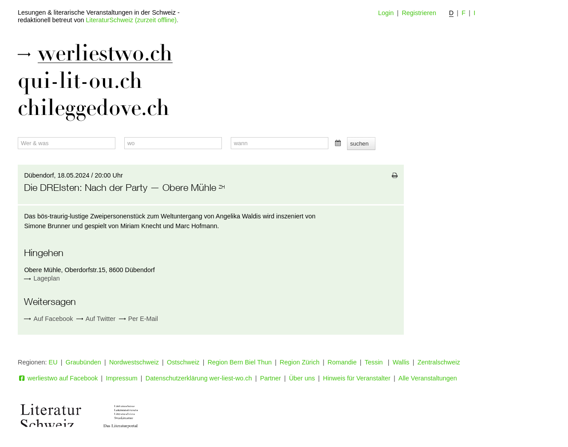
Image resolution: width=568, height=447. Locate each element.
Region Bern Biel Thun (240, 362)
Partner (270, 378)
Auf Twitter (96, 319)
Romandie (342, 362)
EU (53, 362)
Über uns (302, 378)
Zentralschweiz (439, 362)
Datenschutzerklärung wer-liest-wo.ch (199, 378)
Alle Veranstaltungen (427, 378)
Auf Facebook (48, 319)
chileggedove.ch (94, 108)
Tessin (375, 362)
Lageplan (47, 278)
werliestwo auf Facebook (58, 378)
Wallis (401, 362)
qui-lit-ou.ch (80, 81)
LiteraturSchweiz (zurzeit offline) (131, 20)
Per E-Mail (138, 319)
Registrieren (419, 12)
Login (386, 12)
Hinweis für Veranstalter (356, 378)
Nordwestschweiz (134, 362)
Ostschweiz (183, 362)
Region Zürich (300, 362)
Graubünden (83, 362)
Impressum (122, 378)
